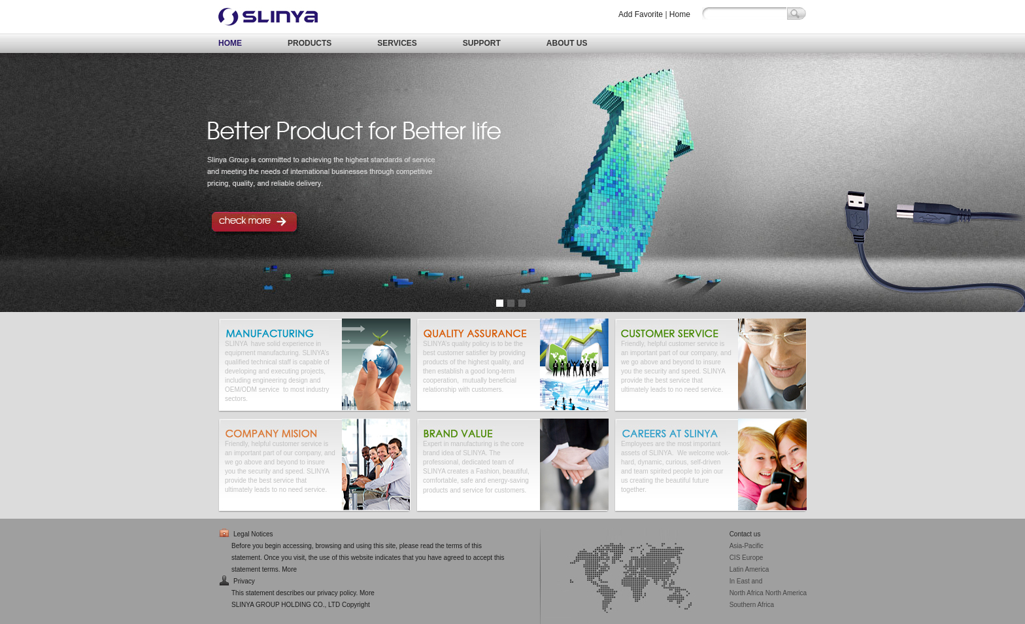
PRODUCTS (309, 43)
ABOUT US (567, 43)
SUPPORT (482, 43)
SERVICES (396, 43)
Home (679, 14)
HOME (230, 43)
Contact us (745, 534)
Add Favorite (640, 14)
